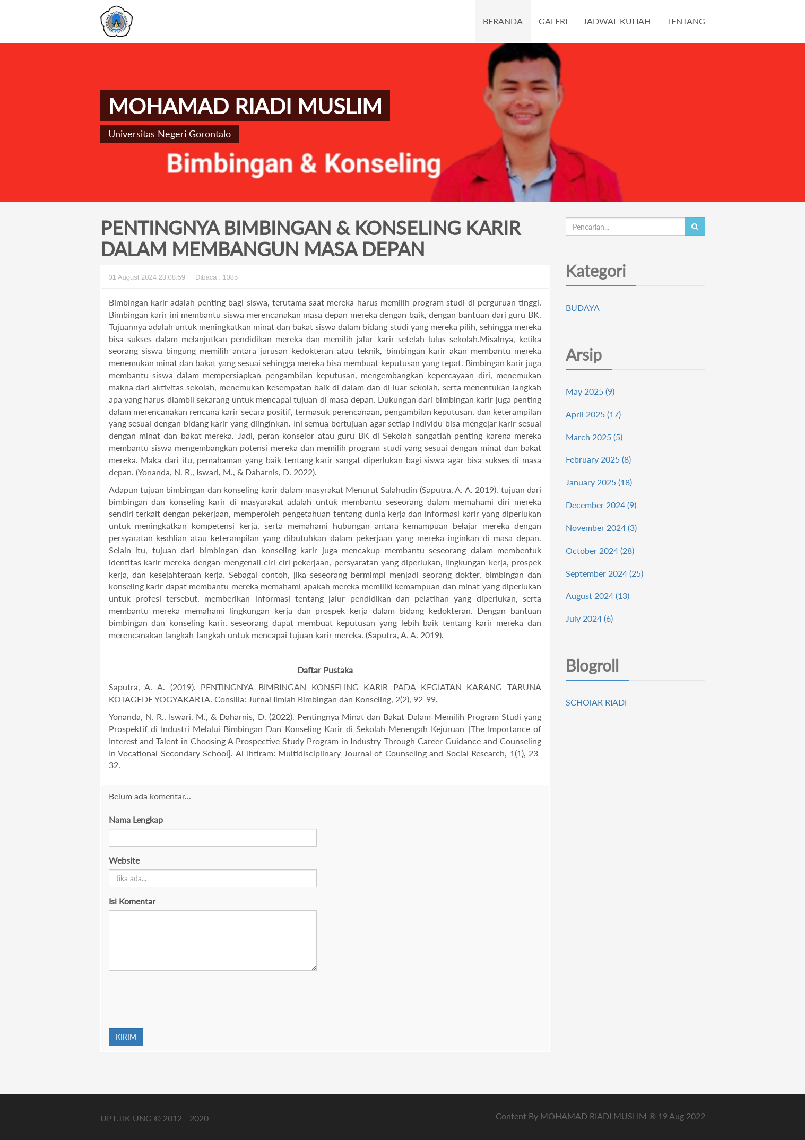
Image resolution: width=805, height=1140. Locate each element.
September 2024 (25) (604, 573)
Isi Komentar (132, 901)
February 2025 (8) (598, 459)
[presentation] (189, 999)
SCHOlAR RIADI (596, 702)
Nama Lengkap (136, 819)
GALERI (553, 21)
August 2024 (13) (597, 595)
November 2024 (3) (601, 528)
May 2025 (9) (590, 391)
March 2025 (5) (594, 437)
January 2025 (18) (599, 482)
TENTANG (685, 21)
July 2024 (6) (589, 618)
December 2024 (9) (601, 505)
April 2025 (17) (593, 414)
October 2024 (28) (600, 550)
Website (124, 860)
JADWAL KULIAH (617, 21)
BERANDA (503, 21)
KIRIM (126, 1036)
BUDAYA (583, 307)
